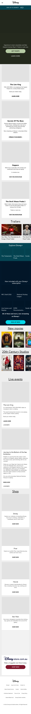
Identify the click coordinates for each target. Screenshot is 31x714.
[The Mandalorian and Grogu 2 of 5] (18, 340)
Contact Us (22, 685)
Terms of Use (17, 693)
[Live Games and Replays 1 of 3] (6, 304)
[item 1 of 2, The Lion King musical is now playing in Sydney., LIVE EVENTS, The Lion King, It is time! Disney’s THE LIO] (15, 392)
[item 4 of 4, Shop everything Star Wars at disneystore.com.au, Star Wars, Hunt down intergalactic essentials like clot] (15, 605)
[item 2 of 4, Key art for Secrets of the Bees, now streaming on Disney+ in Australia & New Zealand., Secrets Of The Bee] (15, 109)
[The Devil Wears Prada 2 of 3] (18, 251)
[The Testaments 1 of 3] (6, 251)
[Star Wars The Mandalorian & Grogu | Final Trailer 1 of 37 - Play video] (11, 229)
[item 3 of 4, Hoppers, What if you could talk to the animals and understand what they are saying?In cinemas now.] (15, 152)
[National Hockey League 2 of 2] (24, 289)
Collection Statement (8, 693)
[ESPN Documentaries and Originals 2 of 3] (18, 304)
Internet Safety (24, 689)
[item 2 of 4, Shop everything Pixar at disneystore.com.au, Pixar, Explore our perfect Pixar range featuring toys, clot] (15, 537)
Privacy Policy (24, 693)
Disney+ (8, 685)
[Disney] (15, 2)
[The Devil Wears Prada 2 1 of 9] (6, 363)
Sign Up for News (15, 685)
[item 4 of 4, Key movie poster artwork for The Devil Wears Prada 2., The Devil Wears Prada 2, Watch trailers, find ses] (15, 190)
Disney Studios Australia (20, 697)
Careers (17, 689)
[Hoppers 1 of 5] (6, 340)
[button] (2, 2)
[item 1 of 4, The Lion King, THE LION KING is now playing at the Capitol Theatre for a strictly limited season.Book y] (15, 73)
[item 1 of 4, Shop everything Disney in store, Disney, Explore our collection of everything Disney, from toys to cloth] (15, 502)
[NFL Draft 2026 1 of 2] (8, 289)
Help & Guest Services (9, 689)
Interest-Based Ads (10, 697)
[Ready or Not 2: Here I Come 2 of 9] (18, 363)
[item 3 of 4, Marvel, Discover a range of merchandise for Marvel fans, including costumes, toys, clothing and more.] (15, 570)
